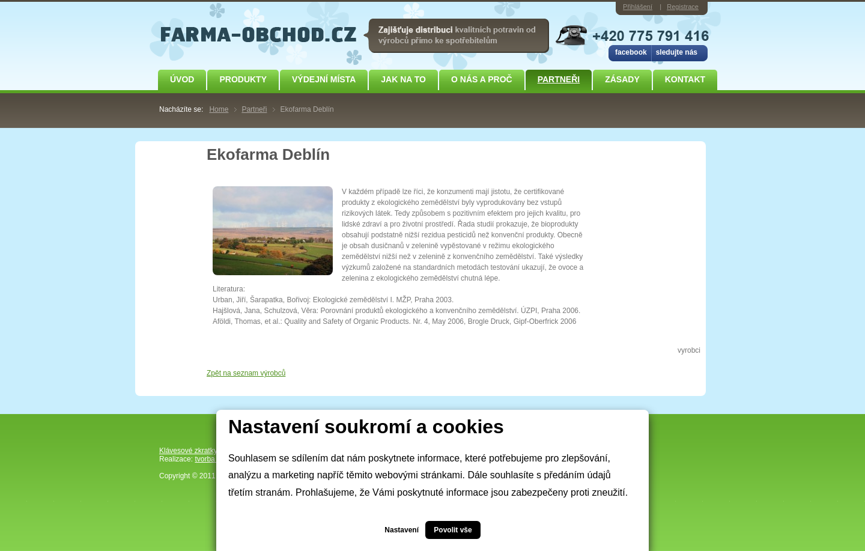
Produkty (243, 79)
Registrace (683, 6)
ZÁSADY (622, 79)
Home (218, 109)
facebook (631, 52)
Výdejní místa (324, 79)
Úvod (182, 79)
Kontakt (685, 79)
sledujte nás (676, 52)
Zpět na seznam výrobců (246, 373)
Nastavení (401, 530)
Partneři (559, 79)
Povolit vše (453, 530)
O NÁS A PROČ (481, 79)
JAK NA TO (403, 79)
